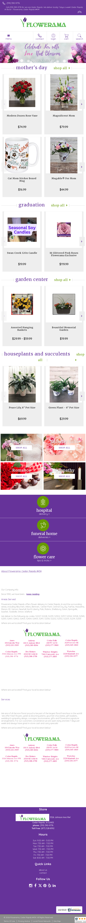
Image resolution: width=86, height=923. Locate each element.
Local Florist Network (41, 921)
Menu (8, 38)
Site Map (57, 921)
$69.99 (22, 419)
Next (82, 104)
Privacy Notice (24, 921)
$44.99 (64, 189)
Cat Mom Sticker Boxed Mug (22, 179)
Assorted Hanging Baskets (22, 328)
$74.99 (22, 127)
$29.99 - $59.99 (22, 338)
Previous (4, 104)
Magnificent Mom (64, 115)
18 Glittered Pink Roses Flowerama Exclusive (64, 254)
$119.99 (63, 264)
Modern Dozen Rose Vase (22, 115)
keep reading (32, 594)
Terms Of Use (9, 921)
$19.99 (22, 264)
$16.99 (22, 189)
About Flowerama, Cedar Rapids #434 (21, 571)
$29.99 (64, 419)
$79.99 (64, 127)
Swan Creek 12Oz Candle (22, 252)
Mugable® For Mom (64, 178)
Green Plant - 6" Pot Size (64, 407)
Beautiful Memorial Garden (64, 328)
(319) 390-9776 (13, 3)
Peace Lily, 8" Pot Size (22, 407)
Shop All (60, 68)
